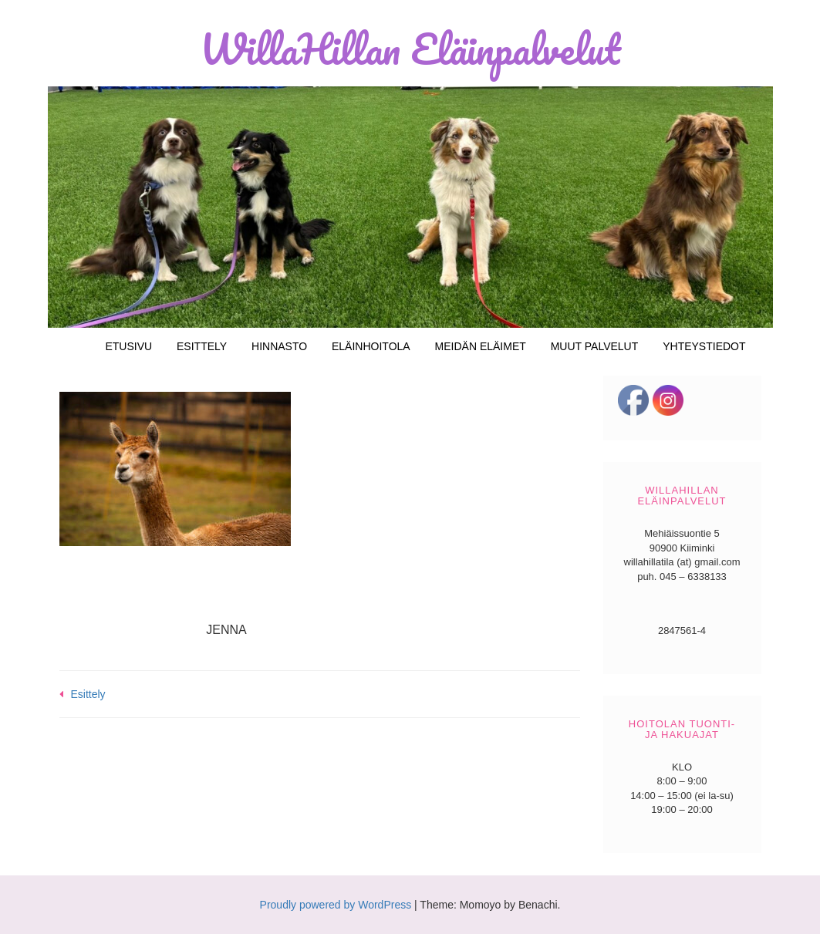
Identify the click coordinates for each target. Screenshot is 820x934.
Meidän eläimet (480, 346)
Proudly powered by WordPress (336, 905)
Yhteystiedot (704, 346)
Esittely (202, 346)
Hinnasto (279, 346)
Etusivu (128, 346)
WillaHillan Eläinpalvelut (410, 48)
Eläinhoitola (371, 346)
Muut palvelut (595, 346)
